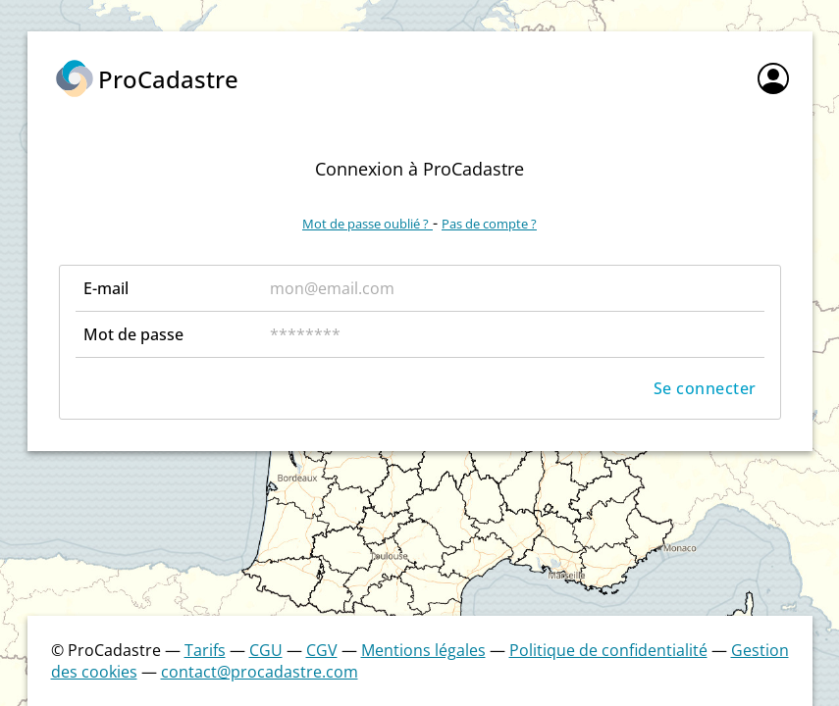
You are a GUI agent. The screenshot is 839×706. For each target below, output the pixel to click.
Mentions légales (423, 650)
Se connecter (705, 388)
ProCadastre (168, 79)
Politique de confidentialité (608, 650)
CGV (322, 650)
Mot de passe (133, 334)
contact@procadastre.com (259, 671)
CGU (266, 650)
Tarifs (205, 650)
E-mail (106, 288)
